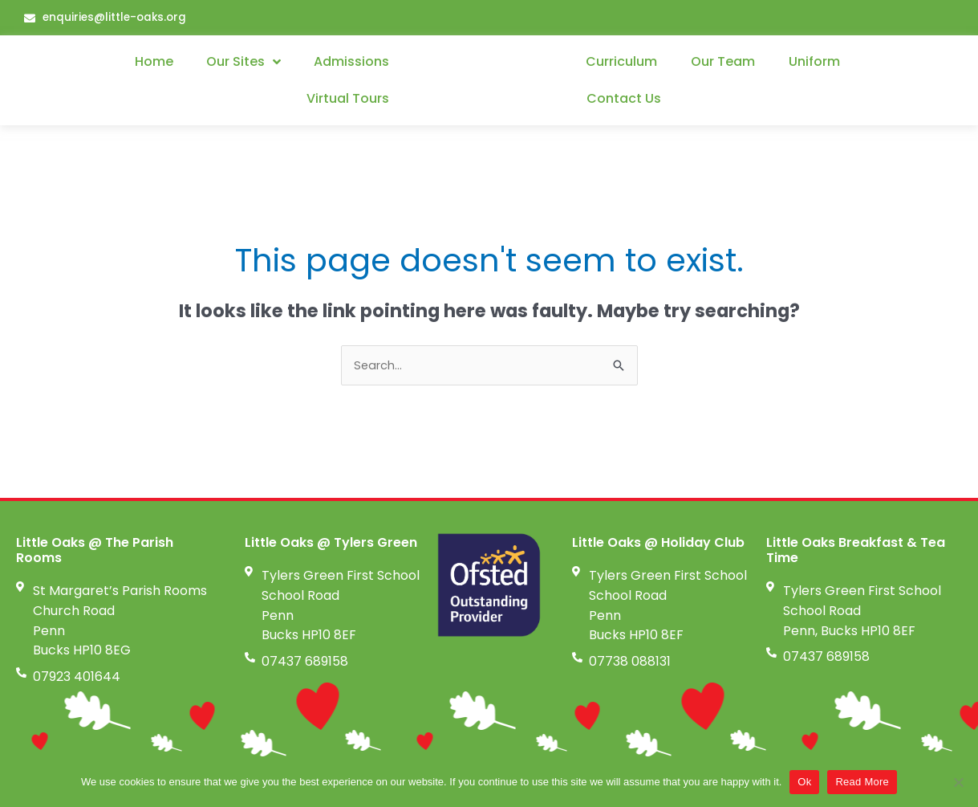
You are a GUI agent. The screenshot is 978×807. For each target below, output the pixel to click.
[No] (958, 782)
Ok (804, 782)
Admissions (351, 62)
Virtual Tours (347, 99)
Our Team (723, 62)
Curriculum (621, 62)
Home (154, 62)
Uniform (814, 62)
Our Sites (243, 62)
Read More (862, 782)
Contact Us (623, 99)
